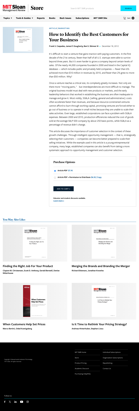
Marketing (64, 28)
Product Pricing (80, 363)
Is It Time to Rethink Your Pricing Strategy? (99, 324)
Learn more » (58, 201)
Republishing (107, 363)
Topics (6, 18)
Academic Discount (82, 368)
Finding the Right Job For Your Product (28, 266)
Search (128, 8)
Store (77, 357)
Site (100, 18)
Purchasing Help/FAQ (82, 374)
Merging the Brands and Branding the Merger (101, 266)
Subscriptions (82, 18)
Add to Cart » (63, 189)
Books (52, 18)
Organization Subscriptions (113, 357)
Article (53, 28)
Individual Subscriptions (112, 352)
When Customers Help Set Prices (24, 324)
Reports (41, 18)
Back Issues (65, 18)
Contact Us (107, 368)
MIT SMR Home (80, 352)
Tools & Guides (23, 18)
